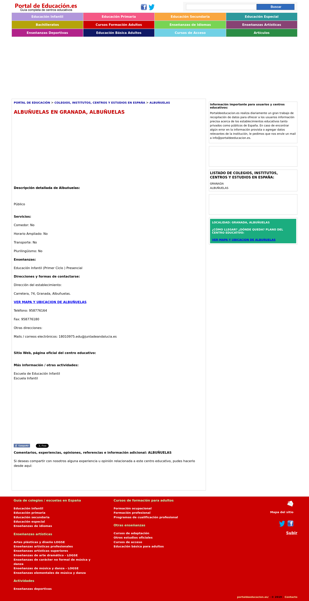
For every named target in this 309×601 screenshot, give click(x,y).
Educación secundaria (31, 517)
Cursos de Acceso (190, 33)
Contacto (291, 596)
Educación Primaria (119, 17)
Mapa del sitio (281, 512)
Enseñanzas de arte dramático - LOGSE (46, 555)
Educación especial (29, 521)
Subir (291, 533)
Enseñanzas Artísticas (261, 25)
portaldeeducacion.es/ (253, 596)
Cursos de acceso (128, 542)
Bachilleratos (47, 25)
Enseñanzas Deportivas (47, 33)
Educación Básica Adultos (118, 33)
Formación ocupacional (133, 508)
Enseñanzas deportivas (33, 589)
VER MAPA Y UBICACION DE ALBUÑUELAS (50, 302)
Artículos (262, 33)
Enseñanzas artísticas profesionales (43, 546)
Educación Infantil (47, 17)
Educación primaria (29, 513)
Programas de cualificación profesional (146, 517)
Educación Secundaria (190, 17)
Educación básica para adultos (139, 546)
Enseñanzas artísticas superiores (41, 551)
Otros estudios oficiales (133, 537)
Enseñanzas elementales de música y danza (50, 573)
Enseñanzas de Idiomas (190, 25)
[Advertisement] (130, 66)
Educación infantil (28, 508)
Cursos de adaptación (131, 533)
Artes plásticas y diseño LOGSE (39, 542)
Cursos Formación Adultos (119, 25)
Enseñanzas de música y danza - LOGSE (46, 568)
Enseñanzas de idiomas (33, 526)
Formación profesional (132, 513)
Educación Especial (261, 17)
